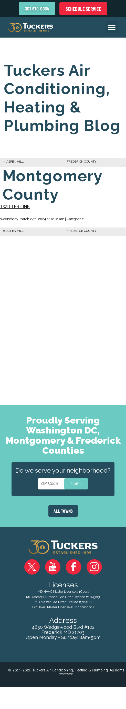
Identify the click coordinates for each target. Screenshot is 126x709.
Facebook (73, 567)
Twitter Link (15, 206)
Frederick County (81, 161)
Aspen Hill (15, 161)
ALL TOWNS (63, 511)
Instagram (94, 567)
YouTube (52, 567)
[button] (112, 27)
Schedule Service (83, 9)
